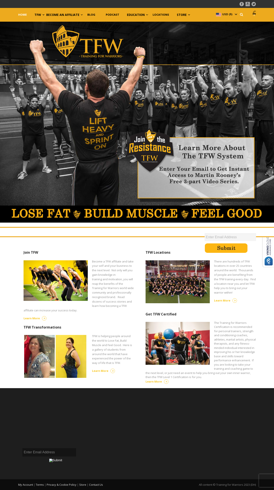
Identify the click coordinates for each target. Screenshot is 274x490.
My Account (25, 485)
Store (182, 14)
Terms (40, 485)
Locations (161, 14)
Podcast (112, 14)
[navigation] (226, 14)
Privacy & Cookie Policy (61, 485)
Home (22, 14)
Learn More (35, 318)
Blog (91, 14)
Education (136, 14)
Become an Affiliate (62, 14)
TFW (37, 14)
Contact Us (96, 485)
